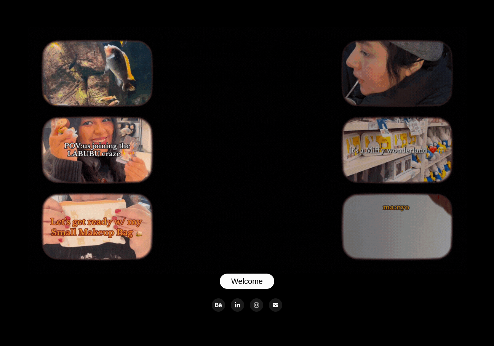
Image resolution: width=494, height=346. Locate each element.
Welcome (247, 281)
